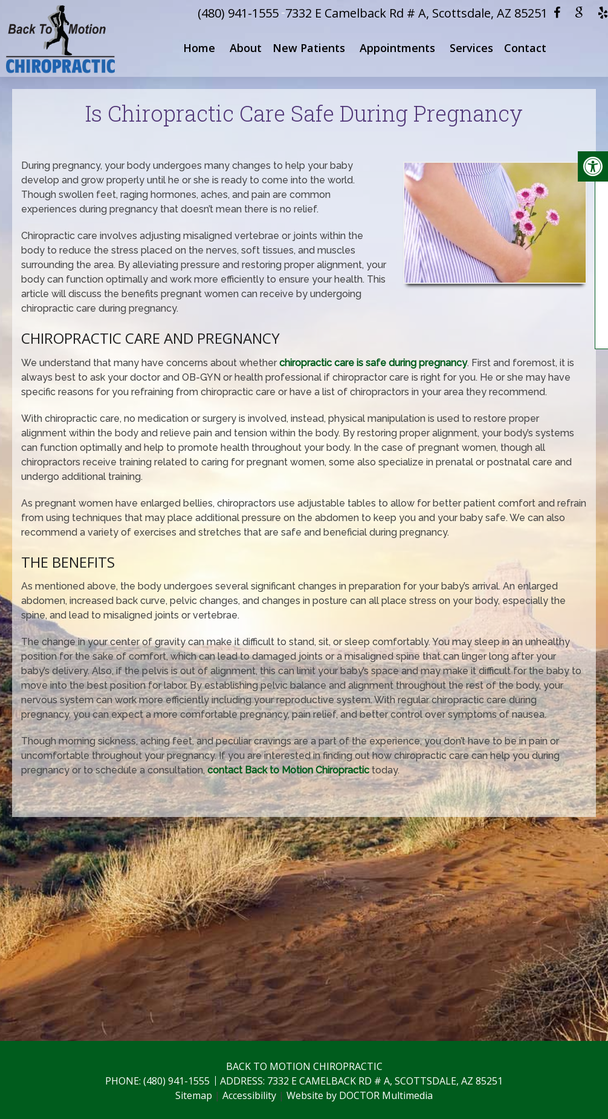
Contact (525, 48)
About (246, 48)
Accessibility (249, 1095)
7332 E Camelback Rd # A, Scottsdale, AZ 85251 (416, 13)
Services (471, 48)
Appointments (397, 48)
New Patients (309, 48)
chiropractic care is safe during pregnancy (373, 363)
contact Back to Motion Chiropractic (288, 770)
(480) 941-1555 (238, 13)
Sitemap (193, 1095)
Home (199, 48)
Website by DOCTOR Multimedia (359, 1095)
